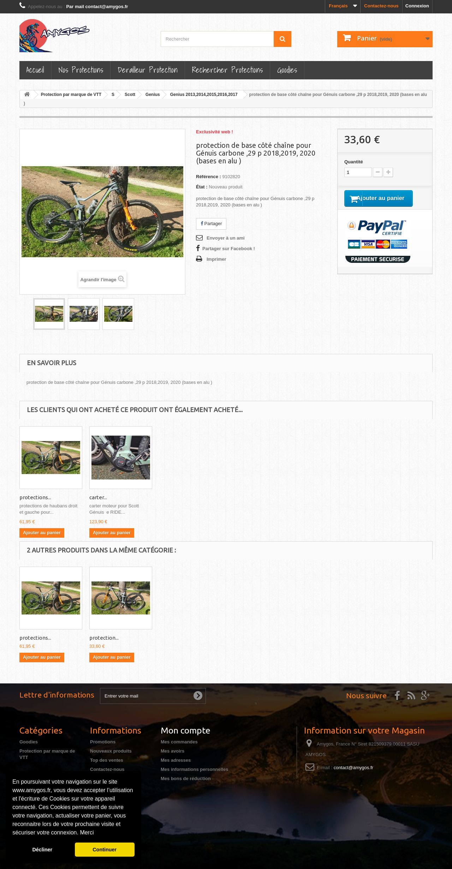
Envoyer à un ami (226, 238)
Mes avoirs (172, 751)
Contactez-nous (381, 5)
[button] (96, 833)
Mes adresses (176, 760)
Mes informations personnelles (194, 769)
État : (202, 186)
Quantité (353, 161)
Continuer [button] (105, 849)
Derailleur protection (148, 70)
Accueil (35, 70)
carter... (168, 497)
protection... (34, 497)
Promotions (102, 741)
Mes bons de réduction (186, 778)
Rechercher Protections (227, 70)
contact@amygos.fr (353, 767)
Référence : (208, 176)
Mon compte (185, 730)
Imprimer (216, 259)
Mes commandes (179, 741)
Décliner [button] (42, 849)
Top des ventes (106, 760)
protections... (105, 497)
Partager (211, 223)
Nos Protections (81, 70)
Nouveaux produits (111, 751)
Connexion (417, 5)
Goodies (287, 70)
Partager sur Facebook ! (228, 248)
